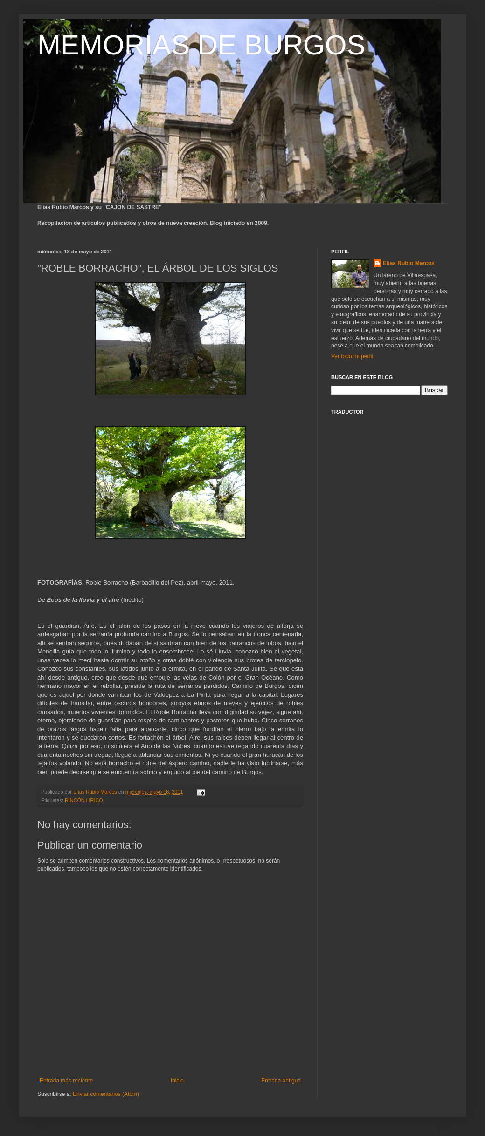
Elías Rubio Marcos (409, 263)
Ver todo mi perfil (352, 356)
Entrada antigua (281, 1080)
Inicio (177, 1080)
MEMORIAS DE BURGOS (201, 45)
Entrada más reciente (66, 1080)
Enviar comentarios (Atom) (106, 1094)
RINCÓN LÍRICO (84, 800)
